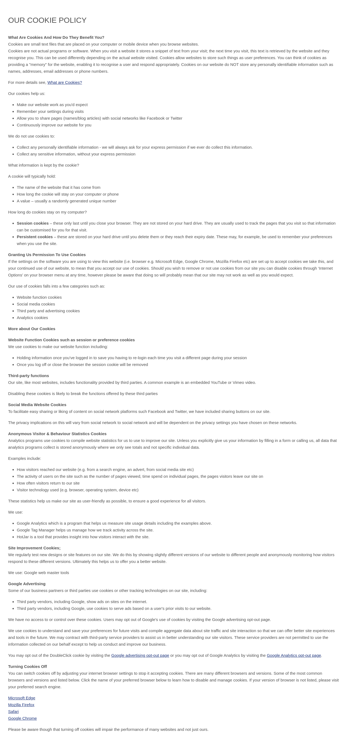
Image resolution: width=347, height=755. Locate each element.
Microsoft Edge (21, 698)
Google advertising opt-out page (140, 655)
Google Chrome (22, 718)
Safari (13, 711)
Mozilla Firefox (21, 704)
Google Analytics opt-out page (294, 655)
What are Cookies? (64, 82)
